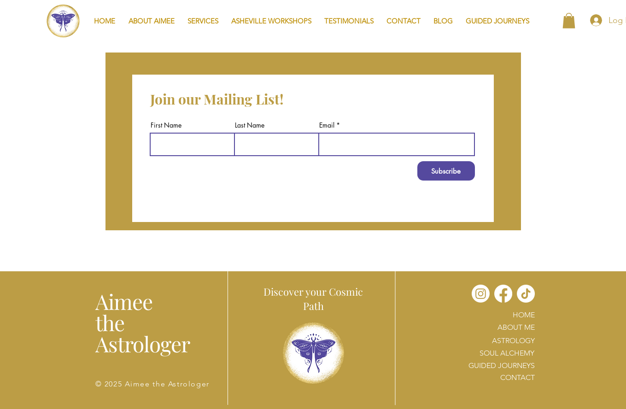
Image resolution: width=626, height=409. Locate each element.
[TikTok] (526, 294)
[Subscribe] (446, 171)
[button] (203, 21)
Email (326, 125)
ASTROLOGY (513, 340)
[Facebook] (503, 294)
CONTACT (517, 377)
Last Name (249, 125)
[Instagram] (481, 294)
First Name (166, 125)
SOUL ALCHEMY (507, 353)
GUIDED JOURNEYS (501, 365)
